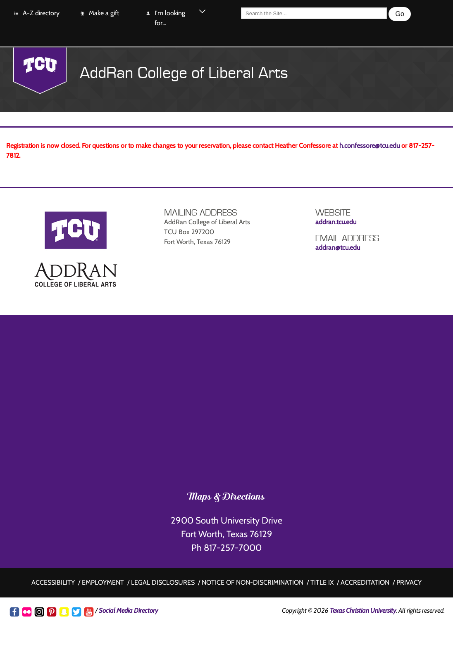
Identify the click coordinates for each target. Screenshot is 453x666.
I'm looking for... (165, 17)
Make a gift (99, 13)
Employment (103, 582)
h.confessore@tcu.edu (369, 145)
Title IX (322, 582)
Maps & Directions (226, 497)
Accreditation (365, 582)
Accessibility (53, 582)
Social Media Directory (128, 610)
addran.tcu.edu (335, 222)
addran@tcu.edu (337, 247)
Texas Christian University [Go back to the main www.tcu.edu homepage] (363, 610)
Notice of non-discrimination (252, 582)
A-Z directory (36, 13)
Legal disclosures (163, 582)
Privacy (409, 582)
